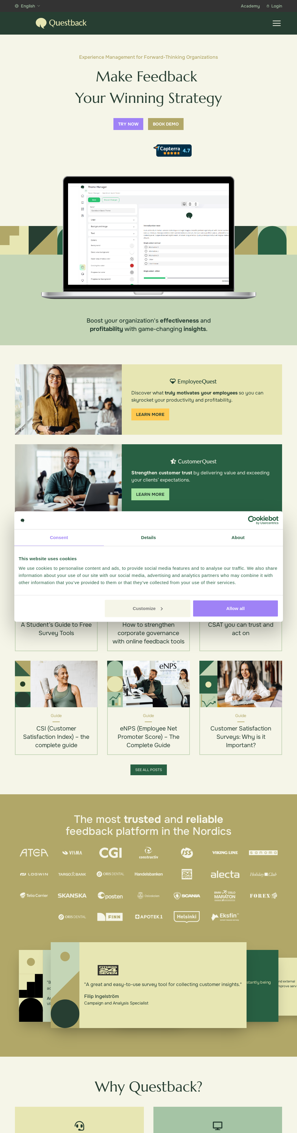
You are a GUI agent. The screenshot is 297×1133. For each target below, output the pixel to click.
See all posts (148, 769)
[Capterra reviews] (172, 150)
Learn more (150, 414)
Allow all (235, 608)
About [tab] (238, 537)
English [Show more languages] (27, 6)
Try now (128, 124)
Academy (250, 6)
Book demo (166, 124)
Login (274, 6)
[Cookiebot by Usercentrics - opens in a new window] (252, 520)
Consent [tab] (59, 537)
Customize (148, 608)
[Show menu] (276, 23)
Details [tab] (148, 537)
